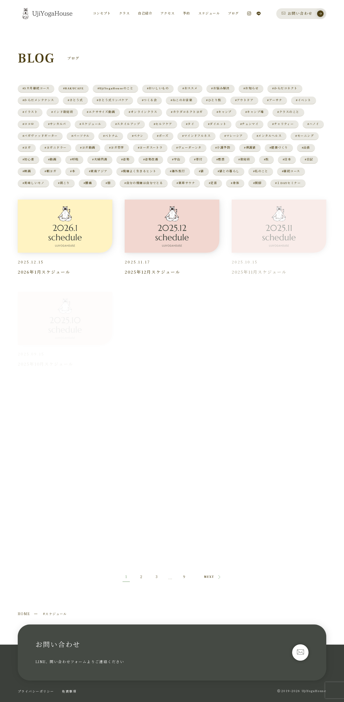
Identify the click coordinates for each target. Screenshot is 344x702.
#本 (72, 171)
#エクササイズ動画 (101, 112)
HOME (24, 613)
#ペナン (138, 136)
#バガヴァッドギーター (40, 136)
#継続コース (291, 171)
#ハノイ (313, 124)
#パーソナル (80, 136)
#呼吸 (74, 159)
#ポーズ (163, 136)
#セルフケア (163, 124)
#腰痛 (88, 183)
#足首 (213, 183)
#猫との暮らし (228, 171)
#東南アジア (98, 171)
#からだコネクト (285, 88)
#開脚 (257, 183)
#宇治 (176, 159)
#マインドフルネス (196, 136)
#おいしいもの (158, 88)
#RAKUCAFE (73, 88)
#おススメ (190, 88)
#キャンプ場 (254, 112)
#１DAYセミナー (288, 183)
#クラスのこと (288, 112)
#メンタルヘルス (269, 136)
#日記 (309, 159)
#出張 (306, 148)
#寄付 (198, 159)
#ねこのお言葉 (181, 100)
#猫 (201, 171)
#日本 (287, 159)
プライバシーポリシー (36, 691)
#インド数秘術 (62, 112)
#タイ (190, 124)
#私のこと (260, 171)
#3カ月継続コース (36, 88)
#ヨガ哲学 (116, 148)
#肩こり (64, 183)
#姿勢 (125, 159)
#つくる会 (149, 100)
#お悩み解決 (220, 88)
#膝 (108, 183)
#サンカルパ (57, 124)
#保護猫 (250, 148)
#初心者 (28, 159)
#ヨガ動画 (87, 148)
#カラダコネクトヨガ (187, 112)
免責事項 (69, 691)
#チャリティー (283, 124)
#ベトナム (110, 136)
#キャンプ (224, 112)
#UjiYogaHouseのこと (115, 88)
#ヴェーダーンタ (189, 148)
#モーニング (304, 136)
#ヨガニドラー (55, 148)
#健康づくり (279, 148)
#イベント (303, 100)
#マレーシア (233, 136)
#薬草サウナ (186, 183)
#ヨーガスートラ (150, 148)
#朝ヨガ (50, 171)
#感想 (220, 159)
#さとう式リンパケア (112, 100)
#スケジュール (90, 124)
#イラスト (30, 112)
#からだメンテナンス (38, 100)
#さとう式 (75, 100)
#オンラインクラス (143, 112)
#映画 (27, 171)
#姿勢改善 (150, 159)
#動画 (52, 159)
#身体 (235, 183)
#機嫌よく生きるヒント (138, 171)
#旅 (266, 159)
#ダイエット (217, 124)
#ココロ (28, 124)
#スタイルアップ (127, 124)
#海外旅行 (177, 171)
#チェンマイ (249, 124)
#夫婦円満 (99, 159)
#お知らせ (251, 88)
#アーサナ (274, 100)
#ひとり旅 (213, 100)
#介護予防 (222, 148)
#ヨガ (27, 148)
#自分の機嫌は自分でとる (143, 183)
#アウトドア (244, 100)
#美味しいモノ (33, 183)
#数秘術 (244, 159)
